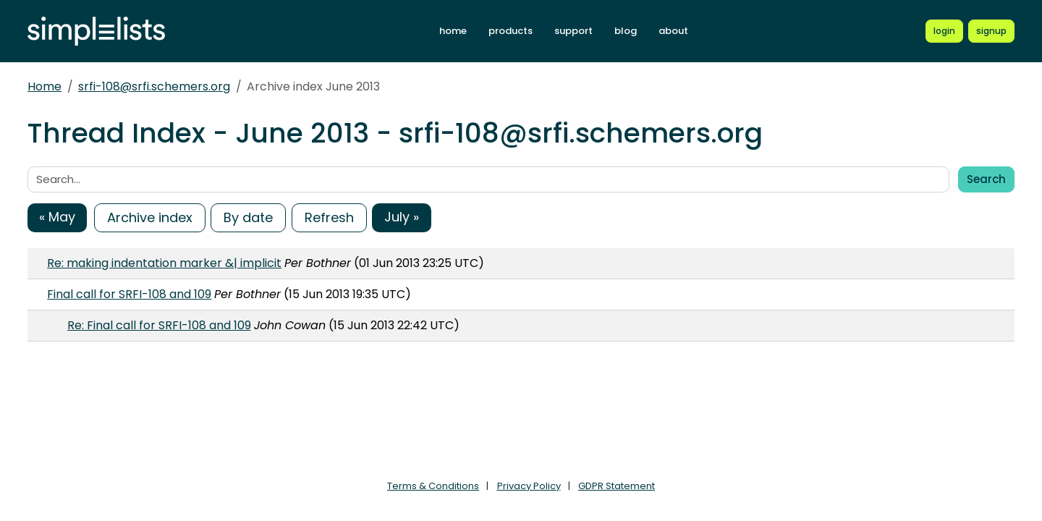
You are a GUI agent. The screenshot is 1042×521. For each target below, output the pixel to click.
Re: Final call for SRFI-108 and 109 (159, 325)
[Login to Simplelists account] (944, 31)
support (573, 31)
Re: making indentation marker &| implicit (164, 263)
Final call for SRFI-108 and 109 (129, 294)
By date (248, 217)
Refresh (329, 217)
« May (57, 217)
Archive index (149, 217)
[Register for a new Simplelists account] (991, 31)
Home (44, 86)
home (453, 31)
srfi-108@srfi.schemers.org (154, 86)
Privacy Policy (529, 486)
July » (401, 217)
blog (625, 31)
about (673, 31)
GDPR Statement (616, 486)
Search (986, 179)
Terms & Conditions (433, 486)
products (510, 31)
